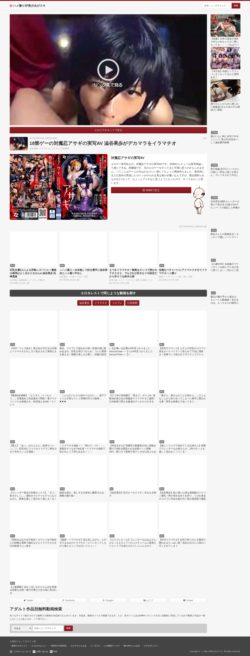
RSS (55, 651)
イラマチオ (44, 148)
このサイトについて (22, 651)
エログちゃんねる (79, 646)
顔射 (138, 280)
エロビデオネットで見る (108, 130)
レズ (29, 280)
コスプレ (55, 148)
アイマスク (169, 276)
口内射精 (64, 148)
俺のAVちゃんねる (132, 646)
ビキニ (35, 280)
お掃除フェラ (146, 280)
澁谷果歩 (34, 148)
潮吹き (42, 280)
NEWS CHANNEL (59, 646)
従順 (190, 276)
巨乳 (86, 276)
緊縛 (161, 276)
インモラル (95, 646)
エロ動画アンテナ (112, 646)
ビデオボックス (151, 646)
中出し (80, 276)
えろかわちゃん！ (39, 646)
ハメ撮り (72, 276)
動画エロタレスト (20, 646)
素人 (185, 276)
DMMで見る (153, 190)
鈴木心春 (113, 280)
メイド (121, 280)
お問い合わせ (42, 651)
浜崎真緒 (22, 280)
